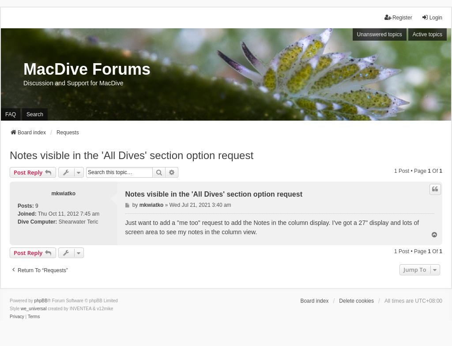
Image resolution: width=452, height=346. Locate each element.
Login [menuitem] (432, 17)
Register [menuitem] (398, 17)
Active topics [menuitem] (427, 34)
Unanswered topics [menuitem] (379, 34)
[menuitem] (17, 317)
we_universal (33, 308)
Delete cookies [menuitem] (356, 301)
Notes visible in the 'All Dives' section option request (131, 155)
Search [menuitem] (34, 114)
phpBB (41, 300)
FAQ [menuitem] (10, 114)
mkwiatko (63, 193)
